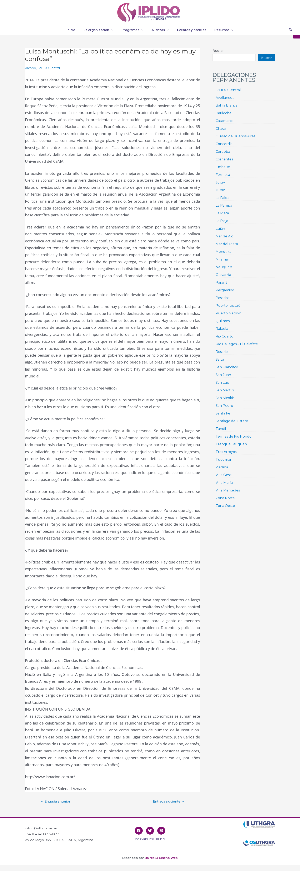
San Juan (223, 375)
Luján (220, 229)
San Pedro (224, 406)
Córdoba (223, 152)
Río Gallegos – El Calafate (237, 344)
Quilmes (223, 321)
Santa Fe (223, 413)
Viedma (222, 467)
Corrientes (224, 159)
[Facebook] (139, 831)
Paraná (221, 282)
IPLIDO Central (50, 68)
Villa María (224, 483)
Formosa (223, 175)
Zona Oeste (225, 506)
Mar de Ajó (224, 236)
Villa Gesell (225, 475)
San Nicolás (225, 398)
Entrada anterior (57, 801)
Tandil (221, 429)
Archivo (31, 68)
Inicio (76, 30)
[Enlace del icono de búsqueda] (291, 30)
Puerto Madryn (228, 313)
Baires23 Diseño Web (161, 858)
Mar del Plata (227, 244)
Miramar (222, 259)
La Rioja (222, 221)
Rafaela (222, 329)
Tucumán (224, 460)
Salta (220, 359)
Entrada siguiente (167, 801)
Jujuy (220, 182)
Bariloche (223, 113)
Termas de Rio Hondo (233, 436)
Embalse (223, 167)
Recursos (218, 30)
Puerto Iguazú (228, 306)
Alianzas (159, 30)
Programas (133, 30)
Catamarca (225, 121)
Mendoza (223, 252)
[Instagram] (161, 831)
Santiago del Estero (232, 421)
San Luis (222, 383)
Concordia (224, 144)
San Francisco (227, 367)
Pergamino (225, 290)
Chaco (221, 128)
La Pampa (224, 205)
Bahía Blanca (227, 105)
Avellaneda (225, 98)
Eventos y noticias (188, 30)
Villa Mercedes (228, 490)
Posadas (222, 298)
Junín (220, 190)
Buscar (218, 51)
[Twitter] (150, 831)
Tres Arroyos (226, 452)
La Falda (222, 198)
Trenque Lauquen (231, 444)
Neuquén (224, 267)
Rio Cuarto (224, 336)
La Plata (222, 213)
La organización (101, 30)
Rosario (222, 352)
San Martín (225, 390)
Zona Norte (225, 498)
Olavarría (223, 275)
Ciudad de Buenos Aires (235, 136)
